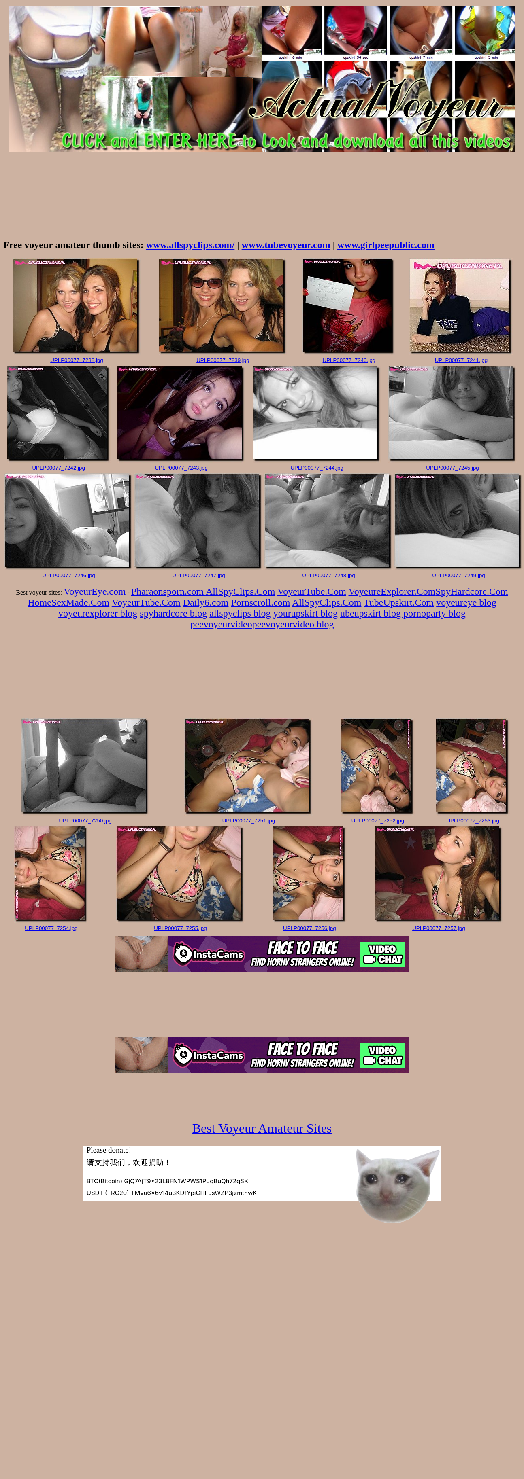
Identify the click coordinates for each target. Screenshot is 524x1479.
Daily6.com (206, 602)
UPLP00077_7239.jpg (222, 360)
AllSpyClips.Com (240, 591)
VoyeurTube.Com (311, 591)
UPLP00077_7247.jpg (198, 575)
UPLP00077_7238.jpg (76, 360)
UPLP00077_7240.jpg (349, 360)
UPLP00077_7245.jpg (452, 468)
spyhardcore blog (173, 613)
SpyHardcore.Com (471, 591)
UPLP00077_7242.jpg (58, 468)
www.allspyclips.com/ (190, 244)
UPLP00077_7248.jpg (328, 575)
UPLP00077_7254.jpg (51, 928)
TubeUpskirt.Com (399, 602)
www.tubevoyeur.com (286, 244)
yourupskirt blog (305, 613)
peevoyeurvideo (221, 624)
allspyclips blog (240, 613)
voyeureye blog (466, 602)
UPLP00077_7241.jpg (461, 360)
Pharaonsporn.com (168, 591)
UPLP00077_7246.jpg (68, 575)
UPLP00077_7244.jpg (316, 468)
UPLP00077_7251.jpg (248, 821)
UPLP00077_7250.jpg (85, 821)
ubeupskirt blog (371, 613)
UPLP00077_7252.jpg (377, 821)
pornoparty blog (434, 613)
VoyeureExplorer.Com (392, 591)
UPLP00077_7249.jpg (458, 575)
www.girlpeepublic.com (386, 244)
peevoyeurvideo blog (293, 624)
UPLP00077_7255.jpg (180, 928)
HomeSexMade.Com (68, 602)
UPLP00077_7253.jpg (472, 821)
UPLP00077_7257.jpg (438, 928)
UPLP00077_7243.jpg (181, 468)
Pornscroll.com (260, 602)
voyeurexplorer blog (97, 613)
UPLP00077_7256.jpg (309, 928)
